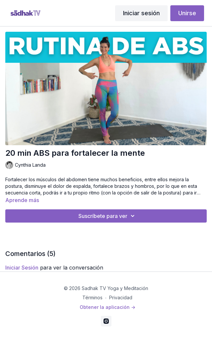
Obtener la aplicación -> (107, 307)
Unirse (187, 13)
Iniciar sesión (141, 13)
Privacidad (120, 297)
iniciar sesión (21, 267)
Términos (92, 297)
